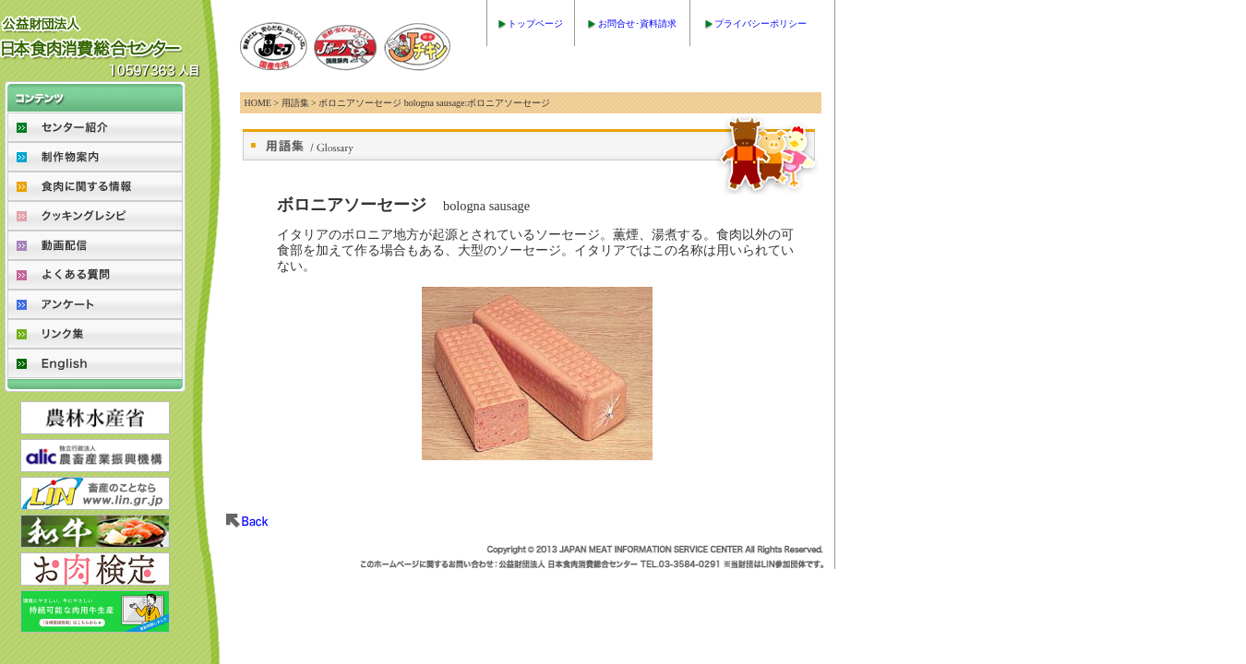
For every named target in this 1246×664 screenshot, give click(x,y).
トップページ (535, 23)
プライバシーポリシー (760, 23)
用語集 (295, 103)
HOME (258, 103)
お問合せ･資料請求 (637, 23)
